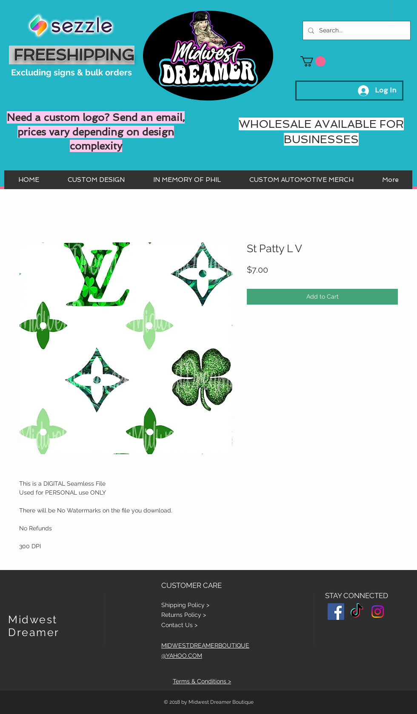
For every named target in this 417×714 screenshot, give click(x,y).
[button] (313, 61)
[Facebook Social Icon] (336, 611)
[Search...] (355, 30)
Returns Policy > (183, 614)
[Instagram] (377, 611)
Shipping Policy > (185, 605)
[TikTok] (356, 611)
